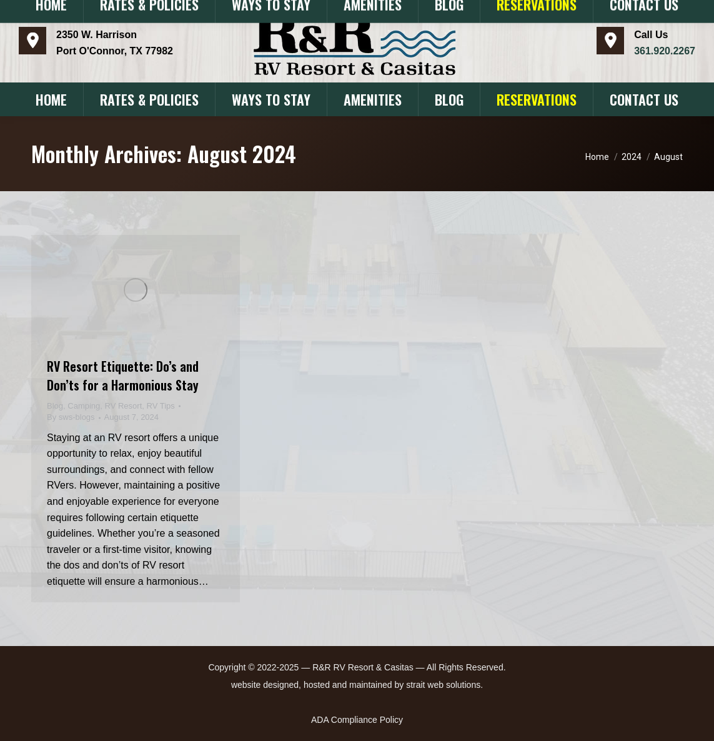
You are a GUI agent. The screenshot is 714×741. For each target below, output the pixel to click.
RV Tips (161, 405)
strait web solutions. (444, 685)
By (71, 417)
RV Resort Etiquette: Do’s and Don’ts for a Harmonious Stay (123, 375)
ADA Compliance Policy (357, 720)
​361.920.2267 (664, 51)
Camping (83, 405)
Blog (55, 405)
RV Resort (123, 405)
